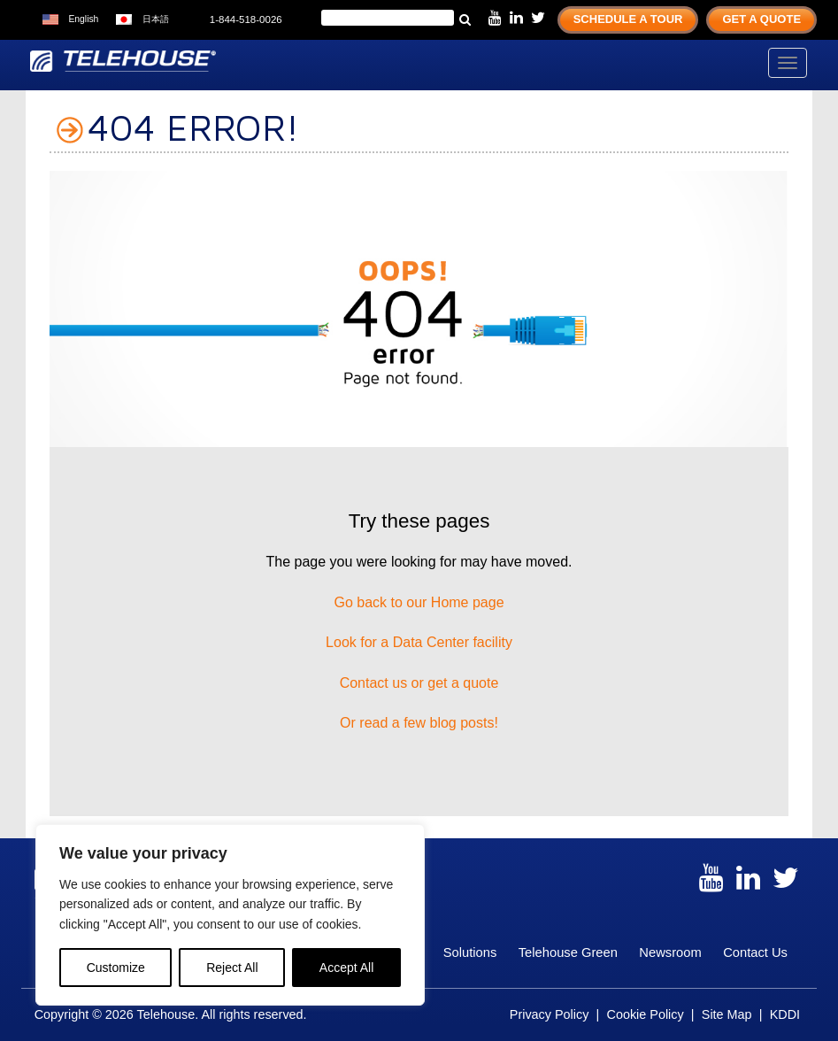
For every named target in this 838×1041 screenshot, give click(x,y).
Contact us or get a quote (419, 682)
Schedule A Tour (628, 19)
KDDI (785, 1014)
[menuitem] (70, 20)
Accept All (346, 967)
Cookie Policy (644, 1014)
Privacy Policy (549, 1014)
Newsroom (670, 952)
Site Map (727, 1014)
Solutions (470, 952)
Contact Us (755, 952)
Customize (116, 967)
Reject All (232, 967)
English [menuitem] (83, 19)
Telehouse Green (568, 952)
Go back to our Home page (419, 602)
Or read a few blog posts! (419, 722)
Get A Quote (761, 19)
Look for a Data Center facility (419, 642)
